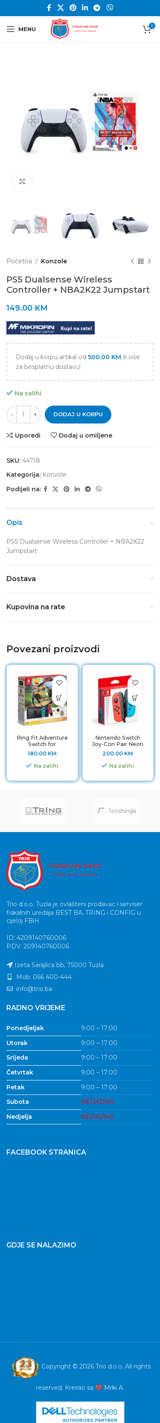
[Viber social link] (109, 7)
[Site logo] (80, 28)
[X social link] (60, 7)
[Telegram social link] (97, 7)
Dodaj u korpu (78, 414)
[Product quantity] (23, 414)
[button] (59, 698)
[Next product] (149, 261)
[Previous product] (132, 261)
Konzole (54, 261)
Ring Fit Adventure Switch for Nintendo (42, 744)
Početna (19, 261)
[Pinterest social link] (73, 7)
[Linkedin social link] (85, 7)
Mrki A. (114, 1387)
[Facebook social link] (49, 7)
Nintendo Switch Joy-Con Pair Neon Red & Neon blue (117, 744)
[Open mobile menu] (21, 28)
